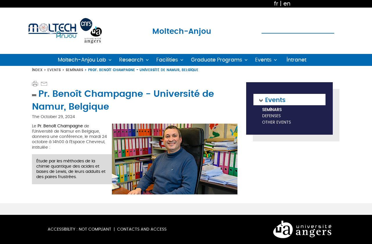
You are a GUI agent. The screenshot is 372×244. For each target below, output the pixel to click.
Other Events (276, 122)
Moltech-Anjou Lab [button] (82, 60)
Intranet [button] (296, 60)
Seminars (74, 69)
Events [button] (263, 60)
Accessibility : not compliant (79, 229)
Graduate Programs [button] (216, 60)
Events (54, 69)
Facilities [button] (167, 60)
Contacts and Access (142, 229)
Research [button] (131, 60)
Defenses (271, 116)
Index (37, 69)
